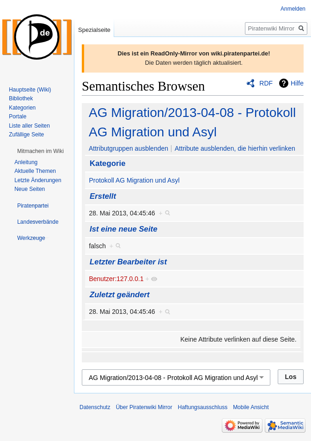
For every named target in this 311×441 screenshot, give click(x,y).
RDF (266, 83)
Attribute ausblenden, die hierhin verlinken (235, 148)
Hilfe (297, 83)
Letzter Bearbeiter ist (128, 261)
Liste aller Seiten (29, 125)
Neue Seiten (29, 189)
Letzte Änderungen (37, 180)
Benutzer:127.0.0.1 (116, 278)
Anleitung (25, 162)
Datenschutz (94, 407)
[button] (40, 151)
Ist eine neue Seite (123, 229)
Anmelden (293, 9)
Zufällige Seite (26, 134)
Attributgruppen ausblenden (128, 148)
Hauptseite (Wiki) (30, 89)
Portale (17, 116)
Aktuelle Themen (35, 171)
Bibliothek (21, 98)
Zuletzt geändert (120, 294)
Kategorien (22, 107)
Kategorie (107, 163)
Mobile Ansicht (250, 407)
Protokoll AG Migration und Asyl (134, 180)
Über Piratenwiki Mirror (144, 407)
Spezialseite (94, 29)
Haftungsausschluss (202, 407)
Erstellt (103, 196)
